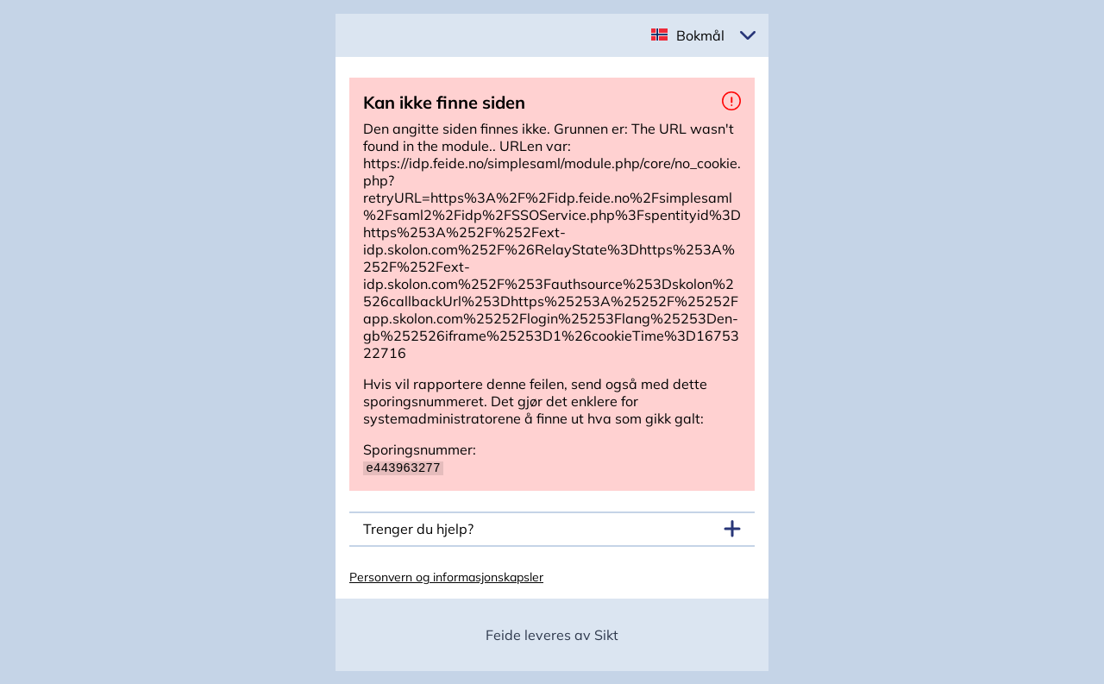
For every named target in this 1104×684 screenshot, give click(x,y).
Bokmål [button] (700, 35)
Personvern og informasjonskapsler (446, 576)
